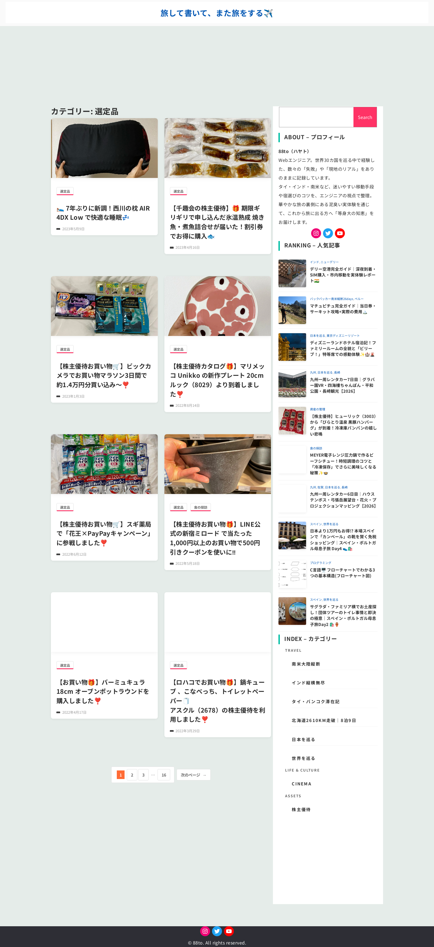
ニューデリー (330, 262)
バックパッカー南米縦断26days (331, 298)
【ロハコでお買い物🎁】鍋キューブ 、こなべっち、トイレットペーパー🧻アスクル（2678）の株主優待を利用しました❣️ (217, 700)
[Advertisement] (217, 65)
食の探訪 (200, 507)
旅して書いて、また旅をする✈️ (217, 12)
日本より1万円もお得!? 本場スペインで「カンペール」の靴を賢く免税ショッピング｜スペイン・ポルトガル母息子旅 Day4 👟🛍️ (343, 539)
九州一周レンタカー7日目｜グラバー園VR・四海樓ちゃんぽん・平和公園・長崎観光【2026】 (342, 385)
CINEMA (302, 783)
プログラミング (320, 562)
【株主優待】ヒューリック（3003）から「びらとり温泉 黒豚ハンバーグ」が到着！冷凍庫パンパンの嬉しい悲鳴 (343, 425)
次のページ (193, 775)
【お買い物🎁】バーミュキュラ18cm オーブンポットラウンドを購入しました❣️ (102, 691)
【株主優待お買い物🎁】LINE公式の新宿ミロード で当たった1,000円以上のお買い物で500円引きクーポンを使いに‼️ (215, 537)
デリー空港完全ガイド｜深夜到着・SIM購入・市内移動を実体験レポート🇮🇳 (343, 275)
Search (365, 117)
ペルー (359, 298)
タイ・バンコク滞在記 (316, 701)
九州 (313, 372)
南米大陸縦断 (306, 664)
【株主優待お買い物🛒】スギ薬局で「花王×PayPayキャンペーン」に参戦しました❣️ (103, 533)
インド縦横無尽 (308, 682)
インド (314, 262)
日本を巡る (317, 335)
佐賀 (320, 487)
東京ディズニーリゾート (343, 335)
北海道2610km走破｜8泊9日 (324, 720)
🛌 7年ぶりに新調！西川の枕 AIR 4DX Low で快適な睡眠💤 (103, 212)
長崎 (337, 372)
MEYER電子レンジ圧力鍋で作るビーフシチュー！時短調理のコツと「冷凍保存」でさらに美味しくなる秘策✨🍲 (343, 463)
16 (164, 775)
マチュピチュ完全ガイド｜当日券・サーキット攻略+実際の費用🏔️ (343, 308)
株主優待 (301, 809)
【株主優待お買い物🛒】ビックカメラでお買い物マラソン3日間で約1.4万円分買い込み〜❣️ (103, 375)
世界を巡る (331, 524)
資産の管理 (317, 409)
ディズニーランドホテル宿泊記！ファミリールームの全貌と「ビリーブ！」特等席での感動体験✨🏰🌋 (343, 348)
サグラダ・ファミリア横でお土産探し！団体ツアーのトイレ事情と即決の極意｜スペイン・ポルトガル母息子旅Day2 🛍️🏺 (343, 615)
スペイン (316, 524)
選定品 (65, 191)
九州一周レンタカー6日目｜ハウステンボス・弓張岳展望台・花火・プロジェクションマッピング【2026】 (344, 500)
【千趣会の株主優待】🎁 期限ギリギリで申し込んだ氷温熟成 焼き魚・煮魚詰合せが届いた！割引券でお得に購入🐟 (217, 221)
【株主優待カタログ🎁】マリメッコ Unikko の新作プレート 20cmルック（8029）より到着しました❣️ (217, 379)
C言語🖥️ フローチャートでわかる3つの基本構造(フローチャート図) (342, 572)
